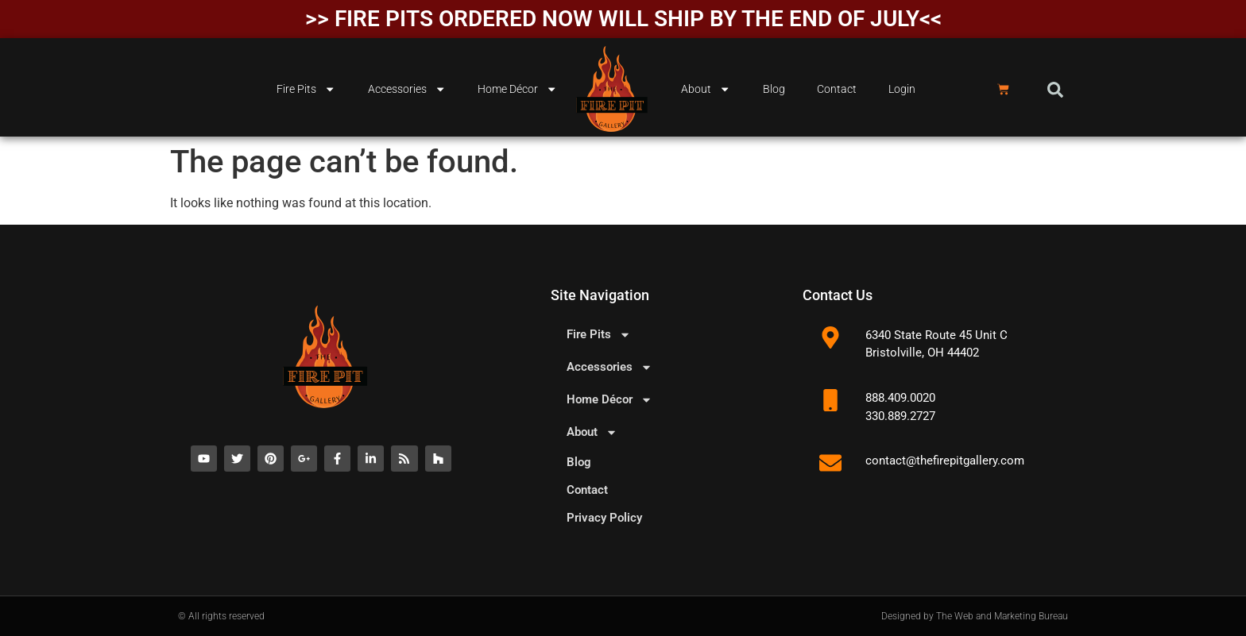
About (705, 88)
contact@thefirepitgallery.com (944, 460)
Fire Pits (306, 88)
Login (901, 89)
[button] (1055, 90)
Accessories (407, 88)
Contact (837, 89)
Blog (774, 89)
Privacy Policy (604, 518)
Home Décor (517, 88)
